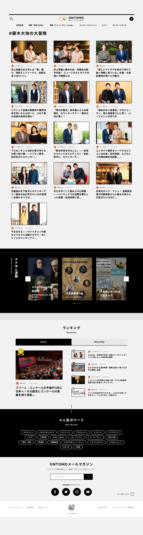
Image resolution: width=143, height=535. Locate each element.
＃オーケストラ (76, 437)
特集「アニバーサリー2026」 (62, 25)
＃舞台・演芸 (26, 442)
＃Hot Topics (58, 437)
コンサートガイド (119, 25)
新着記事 (19, 25)
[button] (72, 303)
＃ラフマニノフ (114, 432)
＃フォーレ (98, 432)
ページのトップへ (123, 494)
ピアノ (104, 25)
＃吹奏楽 (43, 437)
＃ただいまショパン (46, 432)
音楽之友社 (30, 507)
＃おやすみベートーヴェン (74, 442)
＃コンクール (65, 432)
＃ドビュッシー (82, 432)
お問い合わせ (103, 507)
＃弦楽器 (40, 442)
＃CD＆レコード (115, 442)
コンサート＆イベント (88, 25)
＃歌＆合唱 (111, 437)
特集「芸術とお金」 (37, 25)
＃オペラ (66, 447)
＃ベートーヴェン (94, 437)
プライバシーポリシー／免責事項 (123, 507)
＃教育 (77, 447)
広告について (43, 507)
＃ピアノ (30, 437)
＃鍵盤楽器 (54, 442)
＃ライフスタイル (96, 442)
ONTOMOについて (15, 507)
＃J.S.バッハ (28, 432)
